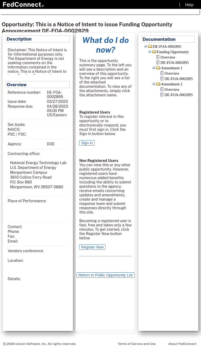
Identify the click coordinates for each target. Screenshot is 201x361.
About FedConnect (182, 344)
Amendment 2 (172, 84)
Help (189, 5)
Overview (168, 57)
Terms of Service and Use (137, 344)
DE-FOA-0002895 (167, 47)
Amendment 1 (172, 68)
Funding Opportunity (173, 52)
